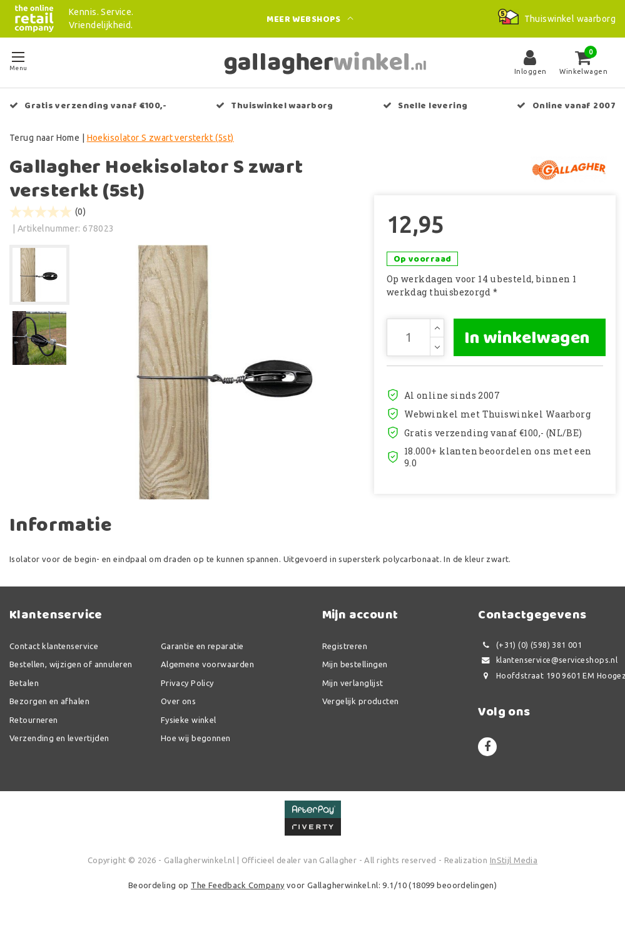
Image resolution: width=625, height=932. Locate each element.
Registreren (345, 646)
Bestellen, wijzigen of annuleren (70, 664)
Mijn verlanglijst (353, 683)
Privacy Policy (187, 683)
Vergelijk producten (360, 701)
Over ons (178, 701)
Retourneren (33, 719)
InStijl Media (513, 860)
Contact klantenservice (53, 646)
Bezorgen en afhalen (49, 701)
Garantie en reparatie (202, 646)
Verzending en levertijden (59, 738)
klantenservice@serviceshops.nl (547, 660)
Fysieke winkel (188, 719)
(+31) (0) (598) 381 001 (530, 645)
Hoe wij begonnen (196, 738)
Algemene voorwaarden (207, 664)
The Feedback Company (237, 885)
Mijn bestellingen (355, 664)
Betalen (24, 683)
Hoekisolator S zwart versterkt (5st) (160, 138)
